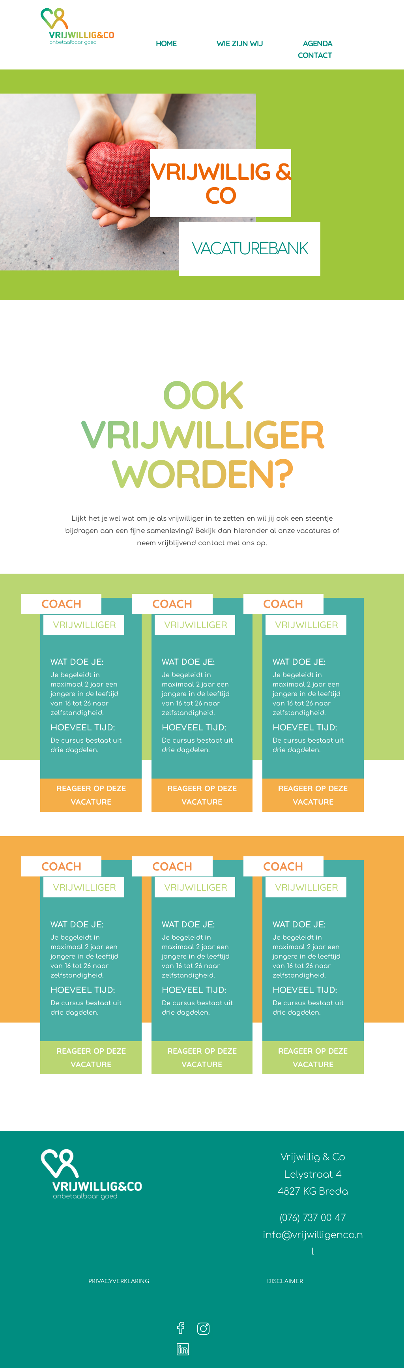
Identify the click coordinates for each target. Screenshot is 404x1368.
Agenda (317, 44)
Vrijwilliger (84, 625)
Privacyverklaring (118, 1281)
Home (166, 44)
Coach (61, 603)
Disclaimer (285, 1281)
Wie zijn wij (240, 44)
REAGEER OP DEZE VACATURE (91, 795)
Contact (315, 56)
